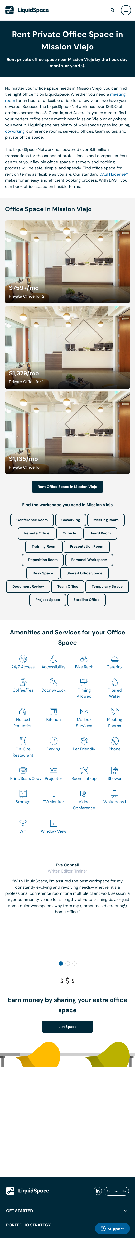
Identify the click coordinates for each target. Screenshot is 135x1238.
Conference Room (32, 520)
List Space (68, 1027)
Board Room (100, 533)
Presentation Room (86, 546)
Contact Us (116, 1191)
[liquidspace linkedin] (98, 1191)
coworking (15, 131)
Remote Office (36, 533)
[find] (113, 10)
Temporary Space (107, 586)
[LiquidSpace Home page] (27, 10)
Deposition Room (43, 560)
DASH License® (113, 174)
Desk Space (43, 573)
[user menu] (126, 10)
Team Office (67, 586)
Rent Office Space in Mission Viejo (67, 487)
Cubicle (69, 533)
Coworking (70, 520)
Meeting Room (106, 520)
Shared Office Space (84, 573)
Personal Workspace (89, 560)
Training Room (44, 546)
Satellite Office (86, 600)
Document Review (28, 586)
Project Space (47, 600)
